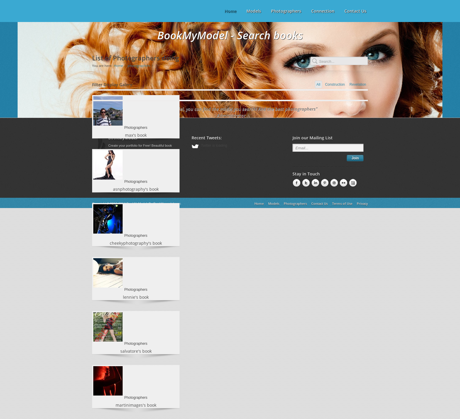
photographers (139, 65)
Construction (335, 84)
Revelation (357, 84)
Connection (322, 11)
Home (118, 65)
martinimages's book (136, 405)
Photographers (286, 11)
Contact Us (355, 11)
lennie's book (136, 297)
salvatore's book (136, 351)
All (318, 84)
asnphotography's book (136, 189)
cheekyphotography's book (136, 243)
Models (253, 11)
